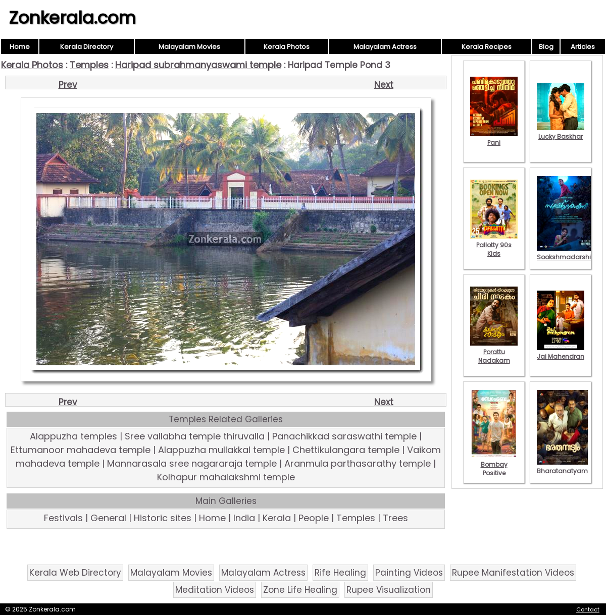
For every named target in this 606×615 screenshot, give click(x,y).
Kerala (277, 518)
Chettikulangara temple (345, 449)
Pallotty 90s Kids (494, 245)
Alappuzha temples (73, 436)
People (313, 518)
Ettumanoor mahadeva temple (80, 449)
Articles (583, 46)
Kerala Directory (86, 46)
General (108, 518)
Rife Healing (340, 573)
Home (20, 46)
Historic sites (162, 518)
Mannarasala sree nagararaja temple (192, 463)
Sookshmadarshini (566, 252)
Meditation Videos (214, 590)
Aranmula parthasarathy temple (357, 463)
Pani (494, 138)
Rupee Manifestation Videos (513, 573)
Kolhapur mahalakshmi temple (226, 477)
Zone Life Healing (300, 590)
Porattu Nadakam (494, 352)
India (244, 518)
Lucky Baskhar (560, 132)
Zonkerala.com (72, 18)
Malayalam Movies (189, 46)
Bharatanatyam (562, 466)
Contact (587, 609)
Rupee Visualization (388, 590)
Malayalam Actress (385, 46)
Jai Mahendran (560, 352)
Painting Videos (409, 573)
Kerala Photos (287, 46)
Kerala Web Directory (75, 573)
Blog (546, 46)
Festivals (63, 518)
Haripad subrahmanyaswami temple (198, 65)
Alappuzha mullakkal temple (221, 449)
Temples (89, 65)
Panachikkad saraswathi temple (344, 436)
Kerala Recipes (487, 46)
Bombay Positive (494, 464)
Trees (395, 518)
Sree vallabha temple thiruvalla (195, 436)
